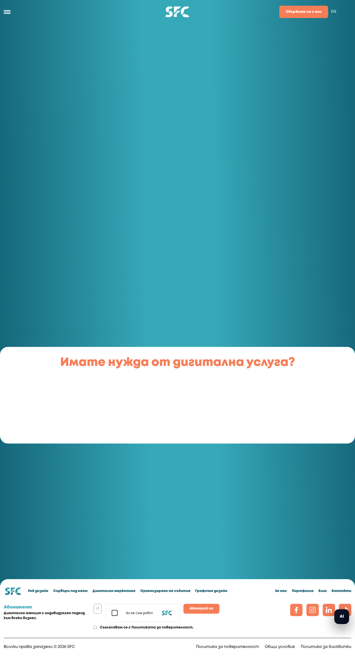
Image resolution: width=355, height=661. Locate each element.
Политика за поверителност (227, 647)
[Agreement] (95, 627)
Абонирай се (201, 608)
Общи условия (280, 647)
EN (333, 12)
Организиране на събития (165, 591)
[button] (341, 616)
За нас (281, 591)
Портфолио (303, 591)
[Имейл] (98, 609)
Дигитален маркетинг (113, 591)
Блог (323, 591)
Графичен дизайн (211, 591)
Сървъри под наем (70, 591)
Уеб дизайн (38, 591)
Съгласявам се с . (147, 627)
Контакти (341, 591)
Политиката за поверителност (162, 627)
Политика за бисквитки (326, 647)
